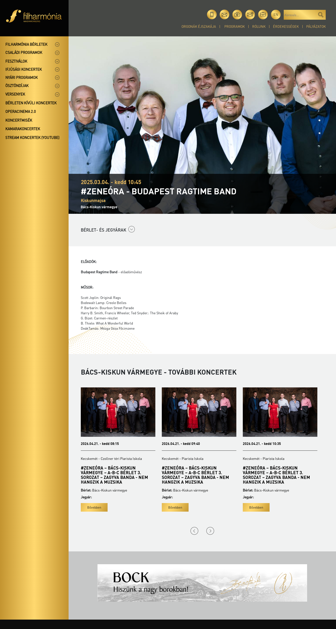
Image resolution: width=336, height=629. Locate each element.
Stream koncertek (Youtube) (32, 137)
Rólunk (259, 26)
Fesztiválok (16, 61)
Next (210, 531)
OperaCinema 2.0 (20, 111)
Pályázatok (316, 26)
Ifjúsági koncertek (23, 69)
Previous (194, 531)
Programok (234, 26)
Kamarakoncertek (22, 128)
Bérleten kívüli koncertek (31, 102)
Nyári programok (21, 77)
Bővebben (94, 507)
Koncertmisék (18, 120)
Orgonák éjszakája (199, 26)
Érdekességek (286, 26)
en (275, 14)
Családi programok (23, 52)
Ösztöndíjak (16, 85)
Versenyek (15, 94)
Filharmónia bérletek (26, 44)
